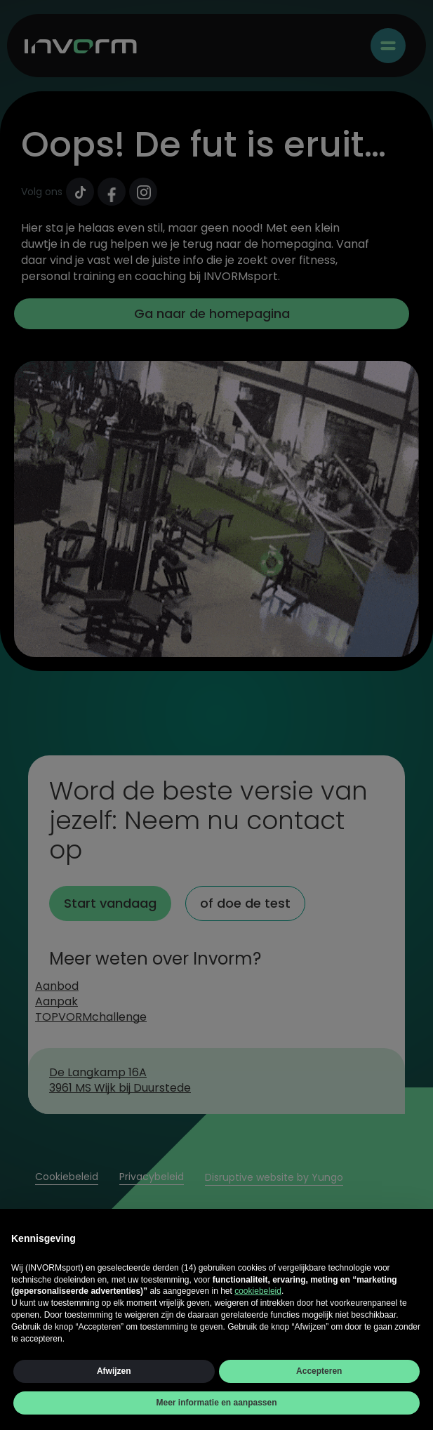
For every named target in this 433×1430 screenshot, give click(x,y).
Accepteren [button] (319, 1371)
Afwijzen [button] (114, 1371)
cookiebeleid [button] (257, 1291)
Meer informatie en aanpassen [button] (216, 1403)
